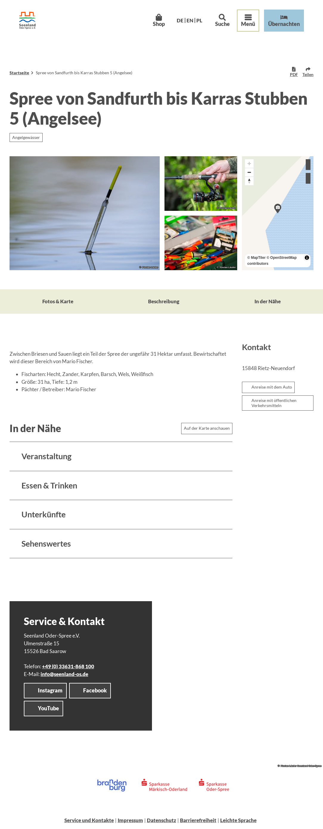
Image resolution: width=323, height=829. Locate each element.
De (180, 20)
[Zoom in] (249, 163)
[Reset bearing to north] (249, 181)
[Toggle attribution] (306, 257)
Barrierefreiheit (198, 820)
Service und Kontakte (89, 820)
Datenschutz (161, 820)
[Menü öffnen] (248, 21)
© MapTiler (256, 258)
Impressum (130, 820)
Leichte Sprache (238, 820)
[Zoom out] (249, 172)
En (190, 20)
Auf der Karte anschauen (207, 428)
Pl (199, 20)
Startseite (19, 72)
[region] (277, 213)
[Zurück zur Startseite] (27, 20)
